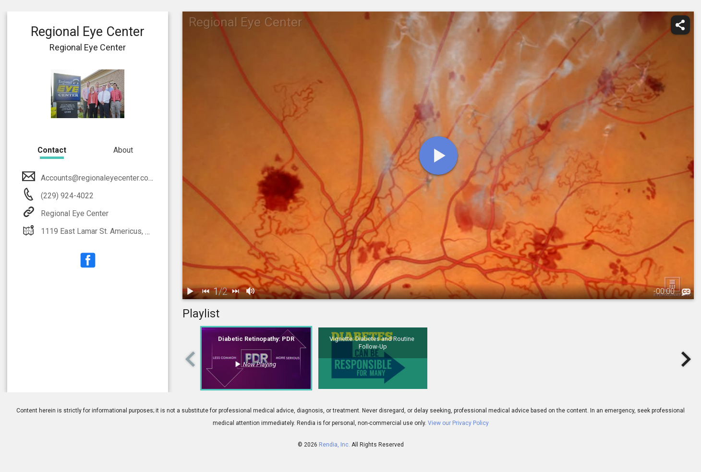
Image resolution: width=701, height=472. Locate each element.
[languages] (686, 292)
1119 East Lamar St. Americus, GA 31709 (108, 231)
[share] (680, 25)
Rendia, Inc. (334, 444)
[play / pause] (190, 291)
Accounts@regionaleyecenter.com (97, 177)
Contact (51, 150)
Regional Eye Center (74, 213)
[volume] (250, 291)
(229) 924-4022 (66, 195)
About (123, 150)
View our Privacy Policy (458, 423)
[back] (205, 291)
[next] (235, 291)
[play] (438, 155)
